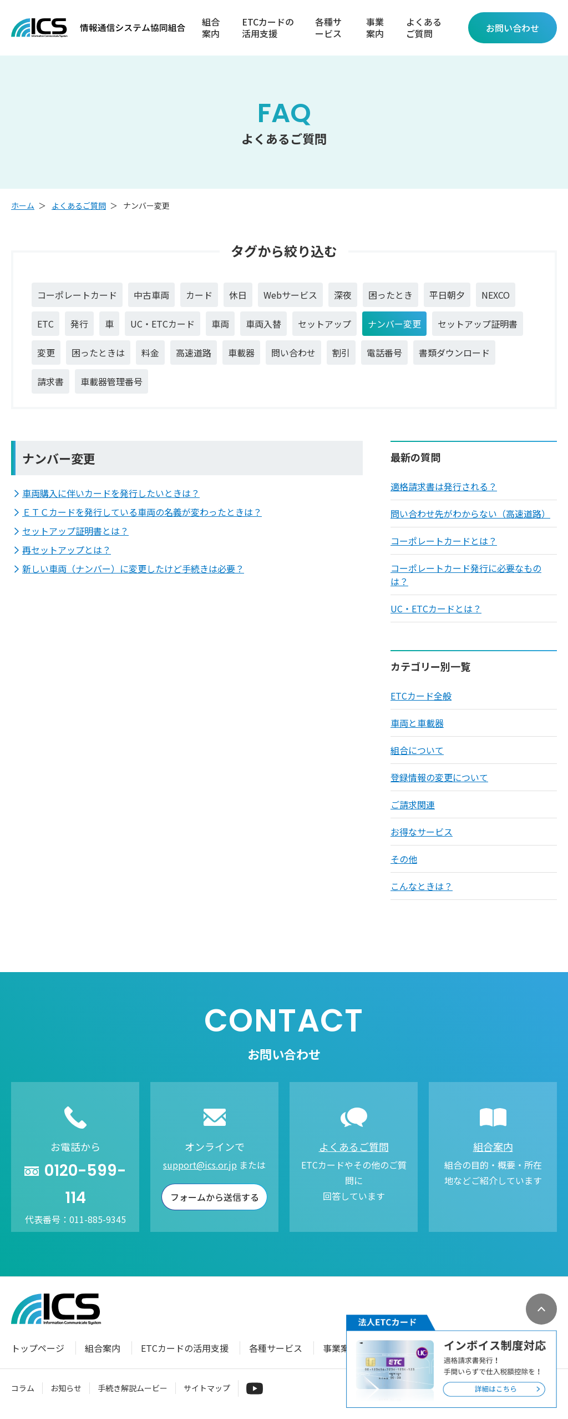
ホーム (22, 205)
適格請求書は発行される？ (443, 486)
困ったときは (98, 352)
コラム (22, 1387)
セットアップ (324, 323)
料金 (150, 352)
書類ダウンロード (454, 352)
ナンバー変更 (394, 323)
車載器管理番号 (111, 381)
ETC (45, 323)
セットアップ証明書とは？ (75, 530)
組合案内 (211, 27)
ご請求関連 (412, 804)
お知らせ (66, 1387)
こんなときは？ (421, 886)
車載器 (241, 352)
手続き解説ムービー (133, 1387)
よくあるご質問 (424, 27)
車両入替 (263, 323)
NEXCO (495, 294)
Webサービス (290, 294)
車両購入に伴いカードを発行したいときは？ (111, 493)
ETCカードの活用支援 (268, 27)
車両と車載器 (417, 722)
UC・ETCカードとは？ (435, 608)
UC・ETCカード (162, 323)
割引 (341, 352)
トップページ (37, 1348)
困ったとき (390, 294)
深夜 (343, 294)
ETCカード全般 (421, 695)
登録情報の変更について (439, 777)
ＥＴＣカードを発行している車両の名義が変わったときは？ (142, 512)
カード (199, 294)
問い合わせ (293, 352)
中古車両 (151, 294)
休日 (238, 294)
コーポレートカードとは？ (443, 540)
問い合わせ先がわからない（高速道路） (470, 513)
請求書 (50, 381)
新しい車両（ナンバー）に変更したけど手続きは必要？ (133, 568)
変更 (46, 352)
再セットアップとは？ (66, 549)
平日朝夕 (447, 294)
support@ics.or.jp (200, 1164)
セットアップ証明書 (478, 323)
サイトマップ (207, 1387)
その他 (403, 859)
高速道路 (193, 352)
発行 (79, 323)
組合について (417, 750)
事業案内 (375, 27)
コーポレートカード (77, 294)
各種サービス (328, 27)
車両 (220, 323)
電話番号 (384, 352)
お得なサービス (421, 831)
